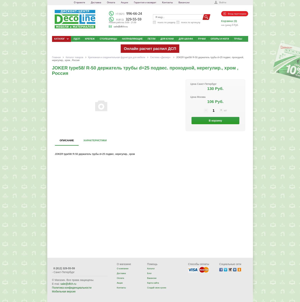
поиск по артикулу (190, 22)
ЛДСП (76, 39)
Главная (56, 57)
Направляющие (132, 39)
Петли (152, 39)
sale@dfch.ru (121, 26)
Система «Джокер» (160, 57)
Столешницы (108, 39)
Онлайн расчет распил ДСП (150, 49)
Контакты (167, 2)
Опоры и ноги (220, 39)
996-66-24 (129, 13)
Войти (222, 2)
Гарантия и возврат (145, 2)
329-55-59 (128, 19)
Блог (149, 273)
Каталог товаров (74, 57)
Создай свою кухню (156, 287)
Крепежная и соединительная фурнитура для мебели (116, 57)
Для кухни (167, 39)
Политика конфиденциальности (72, 287)
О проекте (79, 2)
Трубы (238, 39)
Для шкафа (186, 39)
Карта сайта (153, 283)
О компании (122, 268)
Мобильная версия (64, 291)
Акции (124, 2)
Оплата (111, 2)
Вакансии (184, 2)
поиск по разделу (166, 22)
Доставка (96, 2)
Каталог (151, 268)
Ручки (202, 39)
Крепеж (90, 39)
